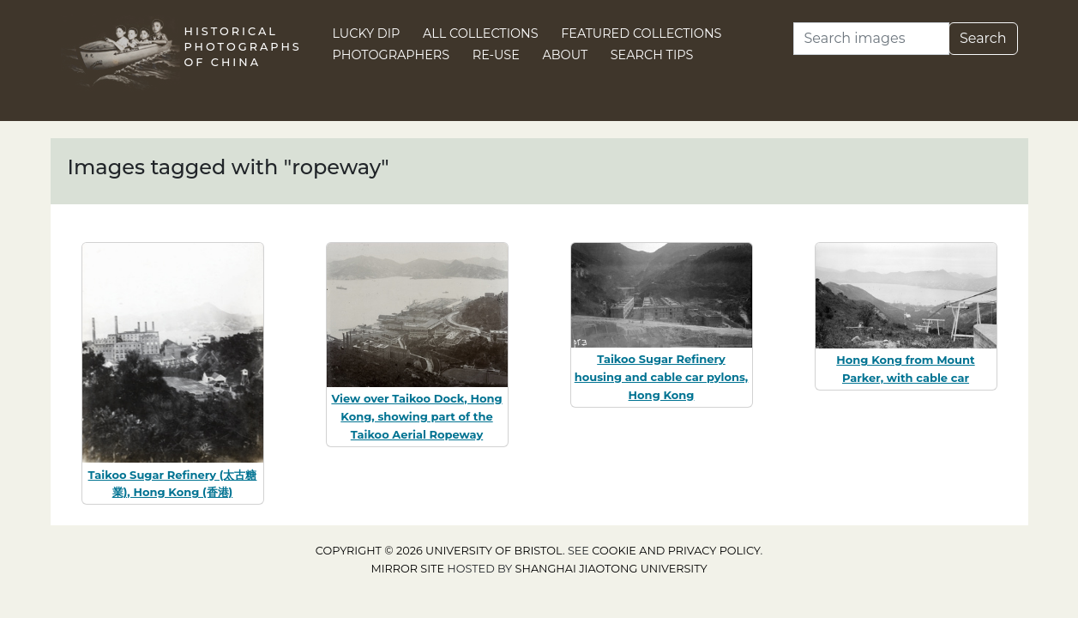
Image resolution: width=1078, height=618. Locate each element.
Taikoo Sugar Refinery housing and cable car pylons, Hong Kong (662, 377)
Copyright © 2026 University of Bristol (439, 550)
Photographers (391, 55)
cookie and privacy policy (676, 550)
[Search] (871, 38)
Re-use (496, 55)
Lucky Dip (366, 33)
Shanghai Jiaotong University (611, 568)
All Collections (481, 33)
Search (983, 38)
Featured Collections (641, 33)
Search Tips (652, 55)
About (564, 55)
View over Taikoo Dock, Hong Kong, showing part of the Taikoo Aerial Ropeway (416, 416)
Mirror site (407, 568)
